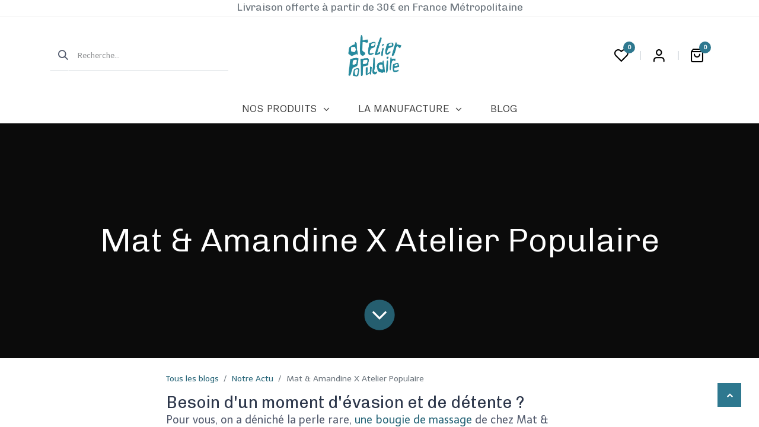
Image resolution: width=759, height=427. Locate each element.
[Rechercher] (59, 56)
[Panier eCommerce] (697, 56)
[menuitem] (285, 109)
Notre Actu (252, 379)
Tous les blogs (192, 379)
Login (659, 56)
